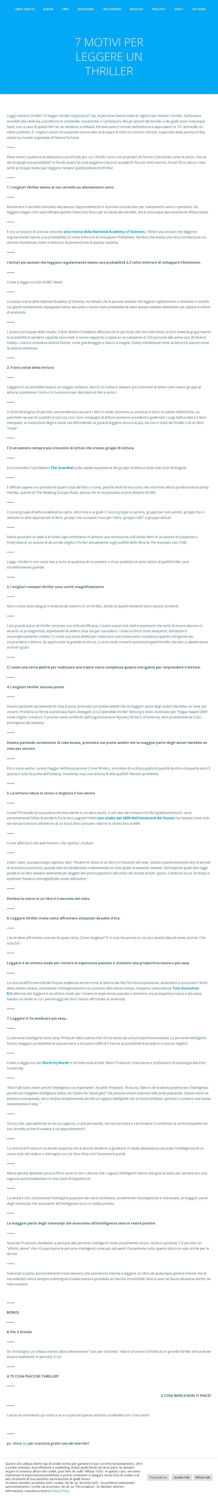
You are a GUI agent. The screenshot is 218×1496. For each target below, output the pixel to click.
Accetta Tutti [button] (181, 1477)
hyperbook (80, 118)
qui (25, 1445)
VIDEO (179, 10)
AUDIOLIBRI (86, 10)
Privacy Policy (60, 1491)
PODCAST (159, 10)
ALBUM (49, 10)
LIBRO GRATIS (25, 10)
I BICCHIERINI (112, 10)
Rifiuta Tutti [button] (203, 1477)
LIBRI (66, 10)
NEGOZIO (137, 10)
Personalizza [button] (158, 1477)
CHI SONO (199, 10)
